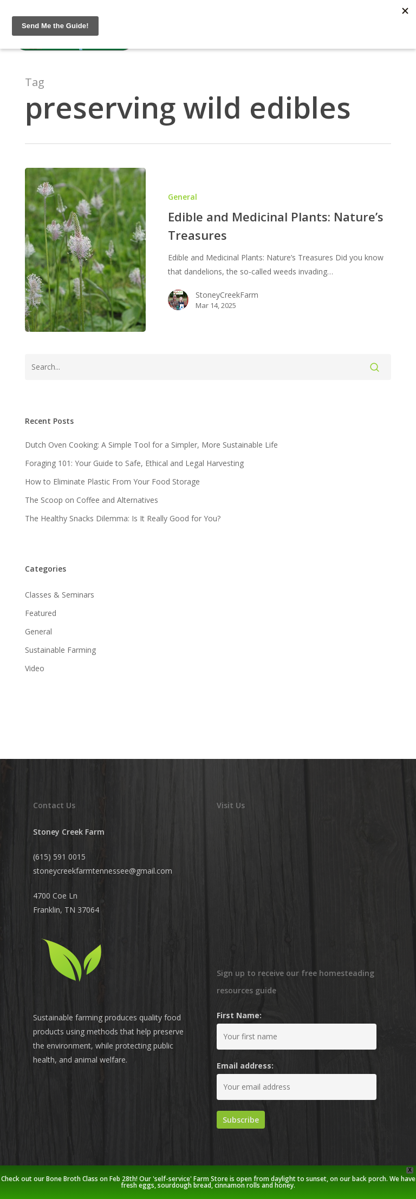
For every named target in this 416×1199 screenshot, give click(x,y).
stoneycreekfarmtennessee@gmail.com (102, 871)
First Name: (239, 1015)
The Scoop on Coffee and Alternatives (91, 500)
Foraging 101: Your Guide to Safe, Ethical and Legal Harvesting (134, 463)
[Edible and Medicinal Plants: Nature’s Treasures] (85, 250)
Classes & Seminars (59, 594)
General (182, 197)
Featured (40, 613)
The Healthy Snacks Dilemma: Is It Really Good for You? (122, 518)
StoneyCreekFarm (227, 295)
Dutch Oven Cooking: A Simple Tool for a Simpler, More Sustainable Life (151, 445)
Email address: (245, 1065)
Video (34, 668)
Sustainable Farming (60, 650)
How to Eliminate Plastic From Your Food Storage (112, 481)
